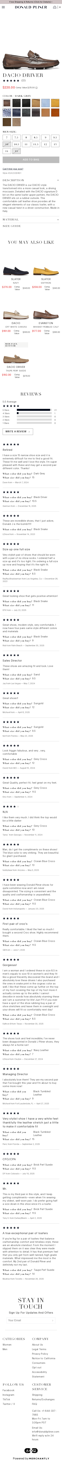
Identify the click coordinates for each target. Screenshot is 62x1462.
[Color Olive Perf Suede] (7, 122)
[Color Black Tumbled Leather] (26, 112)
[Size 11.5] (36, 144)
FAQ (34, 1404)
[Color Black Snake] (16, 103)
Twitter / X (9, 1404)
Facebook (9, 1390)
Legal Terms (39, 1349)
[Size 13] (55, 144)
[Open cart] (57, 7)
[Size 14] (7, 151)
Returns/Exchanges (43, 1399)
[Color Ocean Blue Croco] (7, 112)
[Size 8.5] (36, 137)
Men (5, 1349)
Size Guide (12, 226)
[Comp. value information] (36, 87)
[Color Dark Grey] (7, 103)
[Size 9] (45, 137)
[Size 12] (45, 144)
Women (7, 1345)
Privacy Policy (40, 1354)
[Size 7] (7, 137)
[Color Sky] (45, 103)
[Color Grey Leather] (36, 112)
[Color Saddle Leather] (45, 112)
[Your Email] (28, 1320)
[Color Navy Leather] (16, 112)
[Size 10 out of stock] (7, 144)
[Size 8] (26, 137)
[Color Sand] (36, 103)
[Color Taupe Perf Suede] (16, 122)
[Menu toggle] (3, 7)
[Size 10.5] (16, 144)
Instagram (8, 1395)
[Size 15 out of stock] (16, 151)
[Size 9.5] (55, 137)
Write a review (17, 432)
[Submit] (52, 1320)
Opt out (36, 1368)
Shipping (37, 1395)
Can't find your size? (13, 169)
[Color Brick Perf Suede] (55, 112)
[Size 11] (26, 144)
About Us (37, 1345)
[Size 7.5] (16, 137)
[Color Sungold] (55, 103)
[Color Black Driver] (26, 103)
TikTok (6, 1399)
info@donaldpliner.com (46, 1432)
